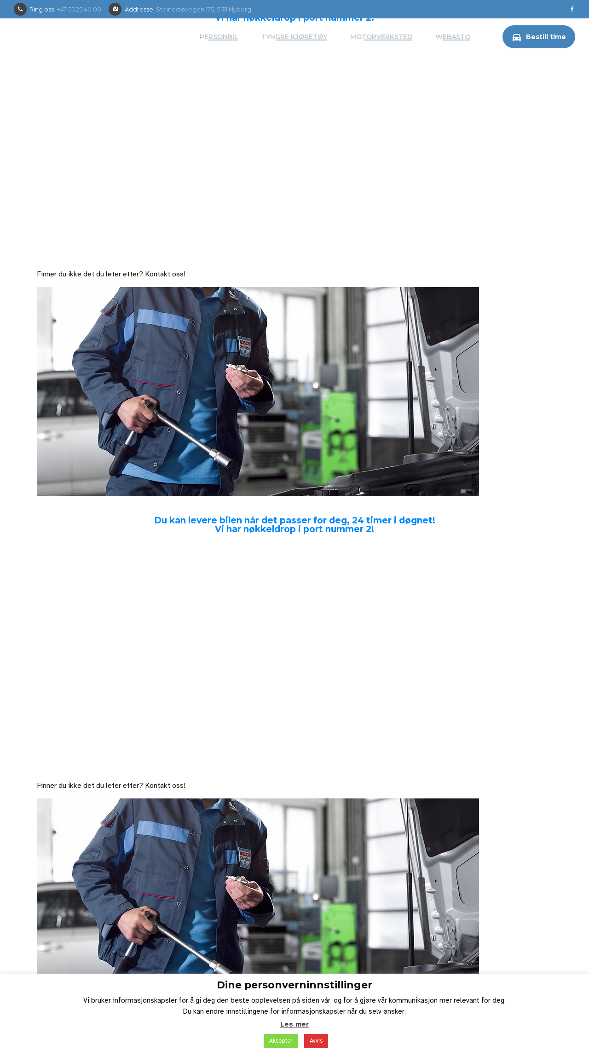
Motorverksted (381, 37)
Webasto (452, 37)
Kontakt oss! (165, 274)
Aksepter (280, 1041)
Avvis (316, 1041)
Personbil (219, 37)
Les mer (294, 1024)
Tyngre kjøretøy (294, 37)
